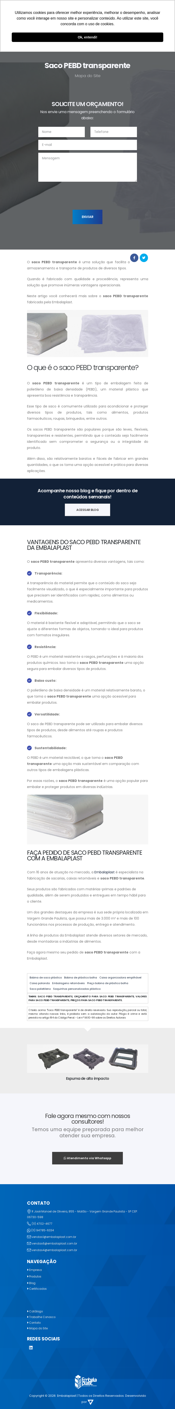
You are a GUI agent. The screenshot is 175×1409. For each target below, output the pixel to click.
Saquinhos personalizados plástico (77, 989)
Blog (32, 1283)
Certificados (38, 1289)
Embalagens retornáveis (68, 983)
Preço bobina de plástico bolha (107, 983)
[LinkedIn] (31, 1348)
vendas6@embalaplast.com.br (56, 1243)
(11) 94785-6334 (43, 1230)
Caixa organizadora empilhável (120, 977)
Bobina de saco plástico (46, 977)
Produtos (36, 1276)
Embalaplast (104, 872)
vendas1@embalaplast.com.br (55, 1237)
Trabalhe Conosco (43, 1317)
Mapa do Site (39, 1328)
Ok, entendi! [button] (87, 37)
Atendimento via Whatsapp (87, 1158)
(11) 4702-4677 (42, 1224)
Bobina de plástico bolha (80, 977)
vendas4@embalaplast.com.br (56, 1250)
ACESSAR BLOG (87, 510)
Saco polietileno (40, 989)
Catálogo (36, 1311)
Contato (35, 1323)
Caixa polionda (40, 983)
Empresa (36, 1270)
